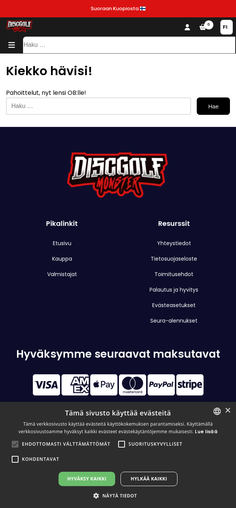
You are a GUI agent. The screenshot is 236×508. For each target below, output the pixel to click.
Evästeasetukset (174, 305)
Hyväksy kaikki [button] (86, 479)
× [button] (227, 411)
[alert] (118, 455)
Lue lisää (206, 431)
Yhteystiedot (174, 243)
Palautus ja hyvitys (174, 289)
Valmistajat (62, 274)
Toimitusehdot (173, 274)
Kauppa (62, 258)
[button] (15, 444)
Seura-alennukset (173, 320)
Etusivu (62, 243)
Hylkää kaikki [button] (149, 479)
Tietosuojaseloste (174, 258)
